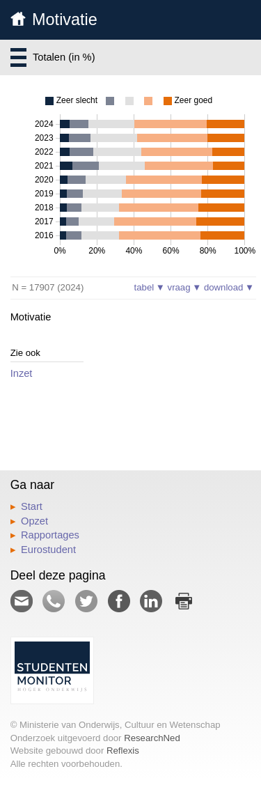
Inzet (21, 373)
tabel (149, 287)
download (229, 287)
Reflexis (122, 750)
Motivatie (64, 19)
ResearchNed (152, 738)
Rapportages (50, 535)
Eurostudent (48, 549)
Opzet (34, 521)
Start (31, 506)
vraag (185, 287)
